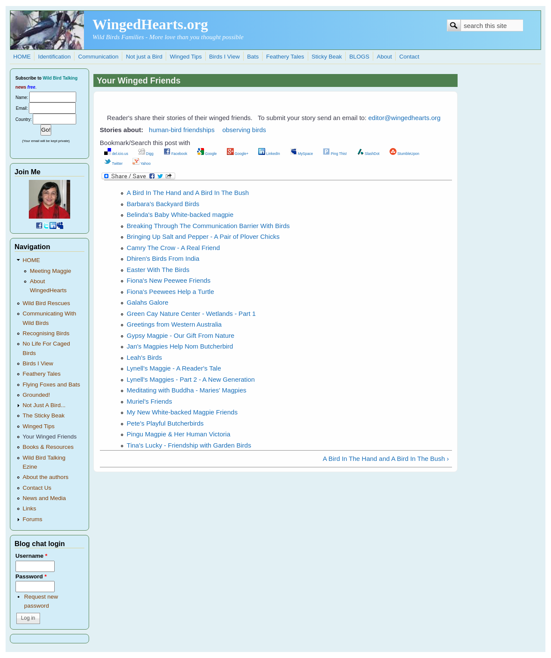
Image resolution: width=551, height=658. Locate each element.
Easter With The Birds (158, 269)
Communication (98, 56)
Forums (33, 519)
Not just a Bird (144, 56)
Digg (146, 153)
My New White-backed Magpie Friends (182, 412)
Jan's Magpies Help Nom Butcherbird (180, 346)
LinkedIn (269, 153)
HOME (22, 56)
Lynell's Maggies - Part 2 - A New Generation (190, 379)
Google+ (237, 153)
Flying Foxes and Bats (51, 384)
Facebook (175, 153)
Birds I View (224, 56)
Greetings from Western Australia (174, 324)
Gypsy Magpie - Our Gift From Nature (180, 335)
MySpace (301, 153)
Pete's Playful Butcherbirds (165, 423)
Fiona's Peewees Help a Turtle (170, 291)
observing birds (244, 129)
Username (31, 556)
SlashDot (368, 153)
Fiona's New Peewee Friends (168, 280)
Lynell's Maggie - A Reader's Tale (174, 368)
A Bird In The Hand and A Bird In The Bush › (386, 458)
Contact (409, 56)
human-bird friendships (182, 129)
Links (30, 508)
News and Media (44, 498)
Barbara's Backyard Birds (163, 203)
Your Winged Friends (50, 436)
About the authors (46, 477)
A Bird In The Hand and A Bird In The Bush (188, 192)
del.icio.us (116, 153)
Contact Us (37, 488)
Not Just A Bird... (44, 405)
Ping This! (335, 153)
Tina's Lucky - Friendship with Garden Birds (189, 445)
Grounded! (36, 395)
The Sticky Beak (44, 415)
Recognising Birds (46, 333)
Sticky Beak (327, 56)
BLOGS (359, 56)
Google (207, 153)
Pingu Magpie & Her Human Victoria (178, 434)
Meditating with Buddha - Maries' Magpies (186, 390)
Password (31, 576)
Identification (54, 56)
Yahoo (142, 163)
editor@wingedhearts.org (404, 117)
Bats (253, 56)
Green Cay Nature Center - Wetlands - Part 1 (191, 313)
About (384, 56)
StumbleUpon (404, 153)
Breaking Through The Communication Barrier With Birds (208, 225)
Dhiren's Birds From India (163, 258)
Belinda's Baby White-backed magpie (180, 214)
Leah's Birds (144, 357)
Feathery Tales (285, 56)
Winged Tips (185, 56)
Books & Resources (48, 447)
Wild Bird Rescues (46, 303)
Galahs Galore (147, 302)
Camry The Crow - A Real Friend (173, 247)
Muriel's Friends (149, 401)
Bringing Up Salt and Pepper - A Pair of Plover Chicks (203, 236)
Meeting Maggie (50, 271)
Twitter (113, 163)
